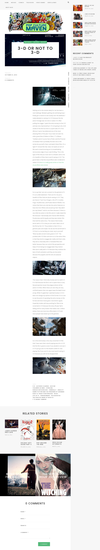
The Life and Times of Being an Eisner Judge (85, 68)
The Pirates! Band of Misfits (43, 397)
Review (43, 42)
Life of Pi (36, 395)
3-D (34, 386)
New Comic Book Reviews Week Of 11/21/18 (84, 79)
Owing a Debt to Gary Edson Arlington (83, 63)
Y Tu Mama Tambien (39, 399)
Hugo (56, 393)
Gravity (61, 390)
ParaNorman (45, 395)
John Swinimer (78, 78)
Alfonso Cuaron (42, 386)
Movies (36, 42)
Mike (74, 73)
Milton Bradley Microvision (82, 58)
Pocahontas (56, 395)
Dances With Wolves (40, 390)
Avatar (52, 386)
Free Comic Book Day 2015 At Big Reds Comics (84, 74)
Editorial (28, 42)
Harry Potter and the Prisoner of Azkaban (48, 392)
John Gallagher (79, 68)
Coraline (49, 388)
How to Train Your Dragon (43, 393)
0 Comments (9, 80)
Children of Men (39, 388)
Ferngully (52, 390)
